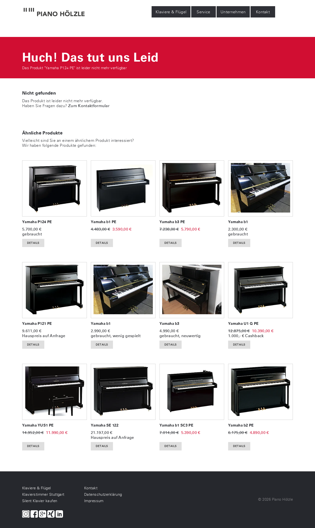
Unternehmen (233, 12)
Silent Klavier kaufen (39, 501)
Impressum (94, 501)
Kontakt (263, 12)
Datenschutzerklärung (103, 494)
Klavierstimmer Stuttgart (43, 494)
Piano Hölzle (282, 499)
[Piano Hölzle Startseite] (54, 12)
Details (33, 243)
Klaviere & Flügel (171, 12)
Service (203, 12)
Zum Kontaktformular (89, 105)
